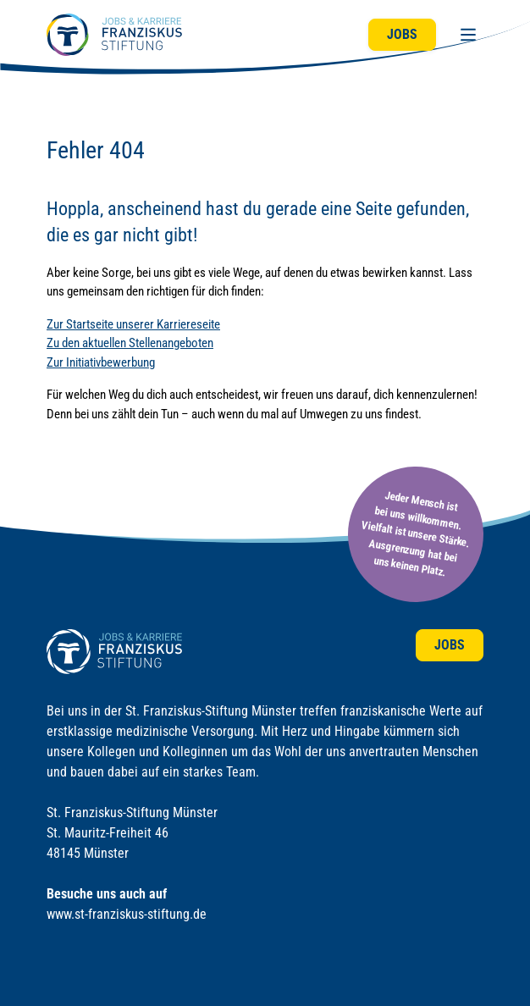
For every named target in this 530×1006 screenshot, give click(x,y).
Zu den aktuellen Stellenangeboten (130, 343)
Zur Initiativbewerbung (101, 362)
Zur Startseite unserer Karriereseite (133, 324)
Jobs (402, 34)
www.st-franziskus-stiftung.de (127, 914)
